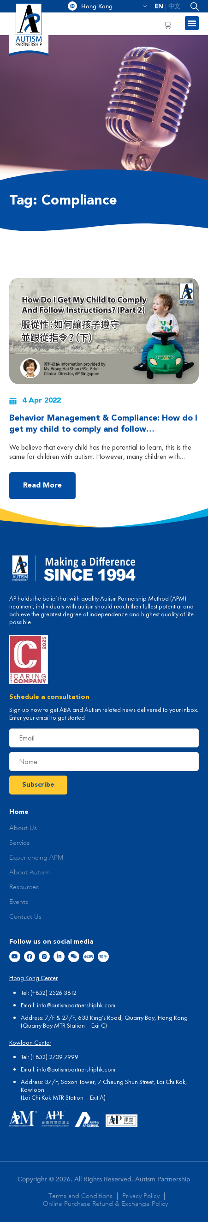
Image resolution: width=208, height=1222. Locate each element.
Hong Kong (114, 6)
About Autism (29, 872)
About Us (23, 828)
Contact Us (25, 917)
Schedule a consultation (49, 697)
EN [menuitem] (159, 7)
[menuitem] (159, 7)
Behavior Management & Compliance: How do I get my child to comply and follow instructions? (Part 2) (103, 429)
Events (18, 902)
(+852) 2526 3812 (53, 992)
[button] (192, 6)
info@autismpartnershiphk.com (76, 1005)
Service (19, 843)
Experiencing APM (36, 858)
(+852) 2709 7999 (54, 1057)
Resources (24, 887)
